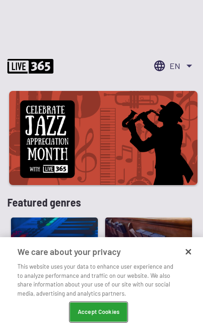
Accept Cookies (98, 311)
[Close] (188, 252)
